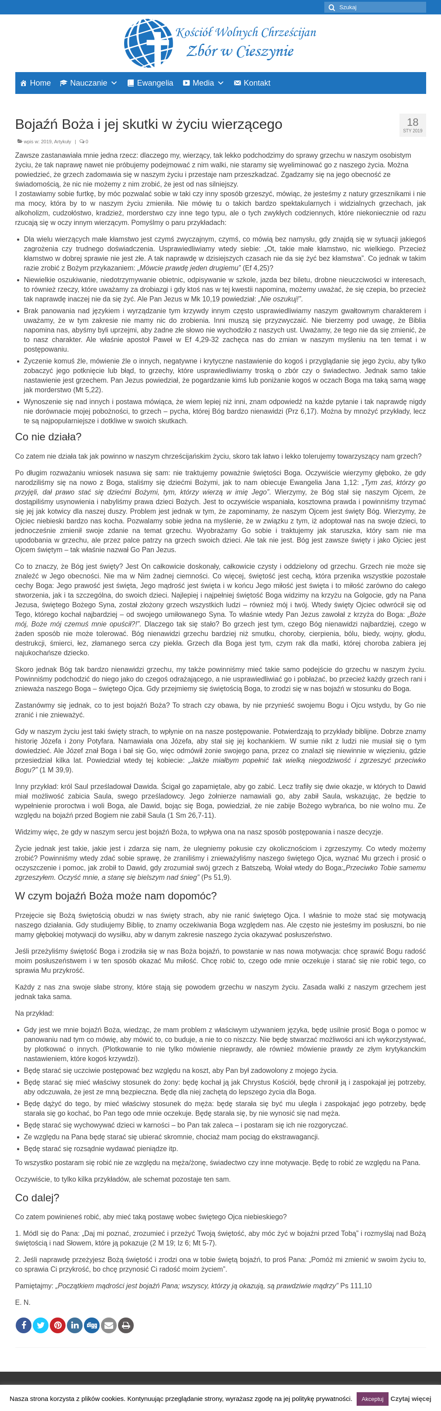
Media (203, 83)
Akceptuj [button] (373, 1399)
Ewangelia (155, 83)
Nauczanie (89, 83)
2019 (46, 141)
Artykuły (62, 141)
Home (40, 83)
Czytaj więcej (411, 1398)
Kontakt (257, 83)
